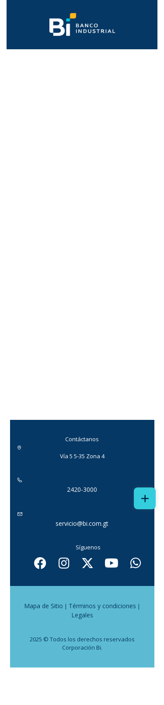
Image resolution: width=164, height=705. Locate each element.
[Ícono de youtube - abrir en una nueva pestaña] (111, 563)
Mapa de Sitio (43, 606)
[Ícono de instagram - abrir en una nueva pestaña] (64, 563)
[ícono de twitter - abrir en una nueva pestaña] (87, 563)
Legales (82, 615)
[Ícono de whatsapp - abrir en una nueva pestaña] (135, 563)
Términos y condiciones (102, 606)
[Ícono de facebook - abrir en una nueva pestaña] (40, 563)
